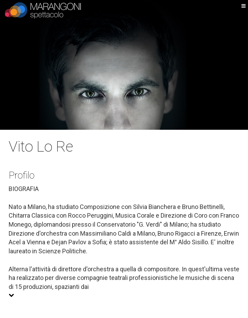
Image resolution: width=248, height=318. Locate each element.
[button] (124, 295)
